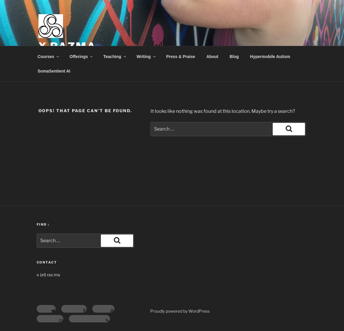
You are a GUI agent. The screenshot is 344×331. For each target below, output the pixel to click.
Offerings (81, 56)
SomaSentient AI (54, 71)
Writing (146, 56)
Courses (49, 56)
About (212, 56)
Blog (234, 56)
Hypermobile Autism (270, 56)
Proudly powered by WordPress (180, 311)
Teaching (115, 56)
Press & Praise (180, 56)
